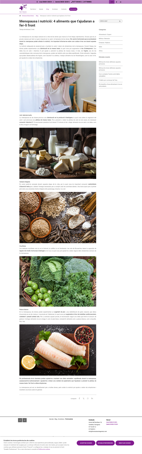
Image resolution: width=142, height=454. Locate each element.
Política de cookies (44, 449)
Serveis (41, 9)
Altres (101, 51)
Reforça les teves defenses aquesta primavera (110, 63)
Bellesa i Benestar (104, 38)
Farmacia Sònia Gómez (28, 15)
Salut (100, 47)
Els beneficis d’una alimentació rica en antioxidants (110, 85)
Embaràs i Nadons (104, 42)
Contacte (63, 9)
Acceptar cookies (86, 443)
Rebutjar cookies (125, 443)
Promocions (73, 9)
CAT (112, 2)
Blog (47, 9)
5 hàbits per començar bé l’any (108, 80)
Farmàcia (33, 9)
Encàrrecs (55, 9)
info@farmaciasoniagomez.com (98, 431)
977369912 (92, 429)
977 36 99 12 (92, 427)
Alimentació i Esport (105, 34)
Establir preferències (105, 443)
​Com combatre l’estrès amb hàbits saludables (109, 75)
